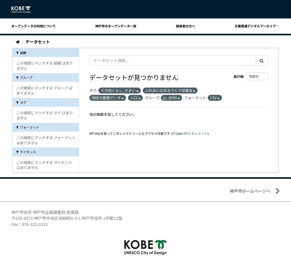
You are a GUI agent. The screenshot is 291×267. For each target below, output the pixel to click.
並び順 (238, 76)
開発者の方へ (185, 26)
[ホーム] (18, 41)
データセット (37, 41)
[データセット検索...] (172, 60)
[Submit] (262, 60)
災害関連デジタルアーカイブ (255, 26)
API (173, 133)
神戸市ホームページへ (250, 191)
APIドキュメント (195, 133)
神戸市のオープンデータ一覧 (115, 26)
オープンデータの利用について (33, 26)
